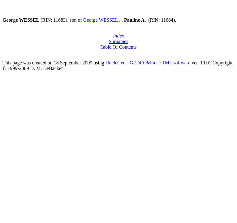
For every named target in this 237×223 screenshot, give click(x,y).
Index (118, 35)
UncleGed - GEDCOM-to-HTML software (148, 62)
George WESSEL (101, 20)
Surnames (118, 41)
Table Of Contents (118, 47)
